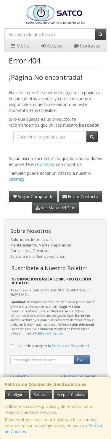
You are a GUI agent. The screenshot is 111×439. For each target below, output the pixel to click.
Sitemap (17, 179)
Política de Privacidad (49, 333)
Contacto (87, 46)
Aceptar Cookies (71, 394)
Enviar (82, 359)
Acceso (51, 46)
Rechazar (41, 394)
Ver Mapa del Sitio (55, 207)
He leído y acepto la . (53, 345)
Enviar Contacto (80, 196)
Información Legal (77, 376)
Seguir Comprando (33, 196)
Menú (20, 46)
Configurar (17, 394)
